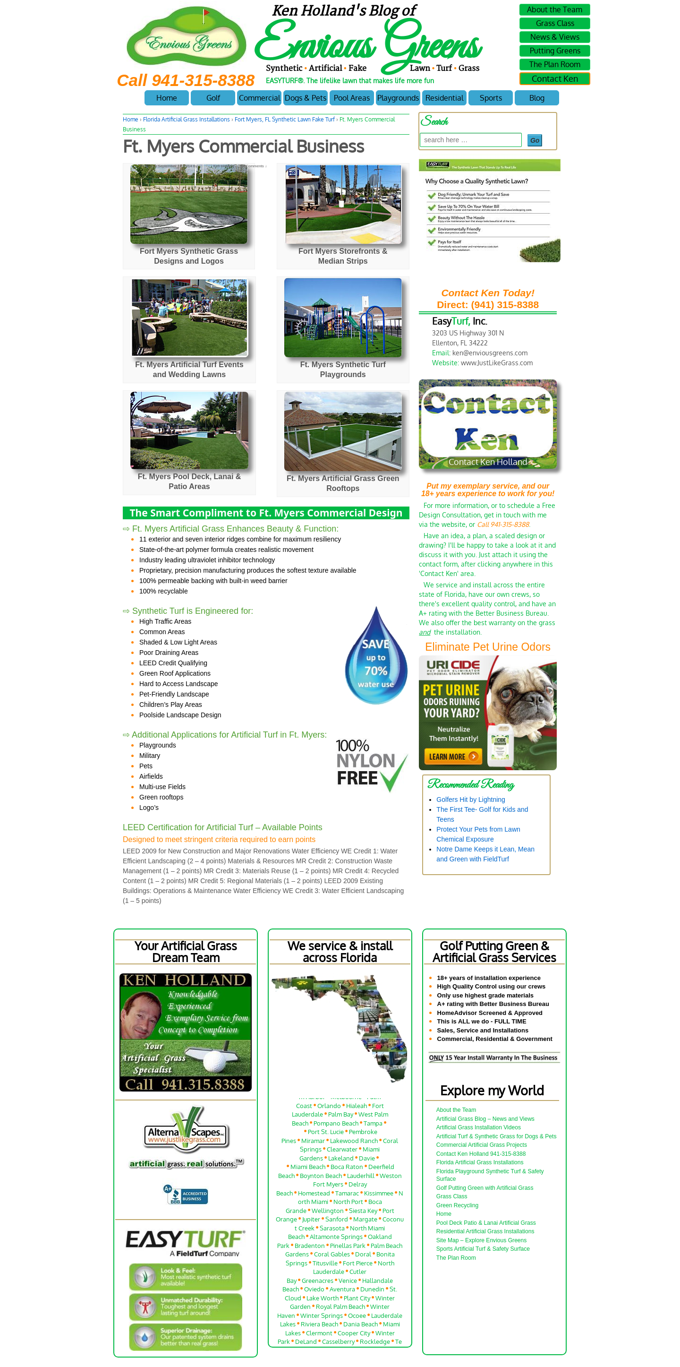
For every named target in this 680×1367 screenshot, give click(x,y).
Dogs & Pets (305, 98)
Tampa (373, 1125)
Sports (491, 98)
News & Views (554, 37)
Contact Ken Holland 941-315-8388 (481, 1154)
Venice (348, 1283)
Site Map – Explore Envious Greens (481, 1240)
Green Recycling (457, 1205)
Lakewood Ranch (354, 1143)
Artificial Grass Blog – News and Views (485, 1119)
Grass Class (555, 23)
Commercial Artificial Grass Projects (481, 1145)
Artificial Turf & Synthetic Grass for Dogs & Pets (496, 1136)
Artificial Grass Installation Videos (478, 1127)
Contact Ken (555, 78)
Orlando (329, 1108)
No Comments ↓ (253, 166)
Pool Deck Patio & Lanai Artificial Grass (486, 1223)
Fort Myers (328, 1187)
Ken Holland (216, 166)
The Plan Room (554, 64)
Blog (536, 98)
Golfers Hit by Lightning (470, 799)
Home (166, 98)
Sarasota (332, 1230)
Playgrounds (398, 98)
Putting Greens (555, 50)
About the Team (554, 9)
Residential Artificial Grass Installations (485, 1231)
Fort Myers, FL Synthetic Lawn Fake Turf (285, 119)
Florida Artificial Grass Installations (186, 119)
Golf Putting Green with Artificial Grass (485, 1188)
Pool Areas (352, 98)
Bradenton (310, 1248)
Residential (444, 98)
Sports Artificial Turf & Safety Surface (483, 1249)
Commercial (259, 98)
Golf (213, 98)
